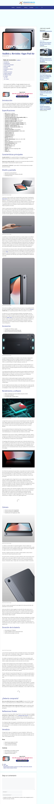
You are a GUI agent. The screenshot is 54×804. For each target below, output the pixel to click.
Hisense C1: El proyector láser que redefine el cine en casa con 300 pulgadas (46, 60)
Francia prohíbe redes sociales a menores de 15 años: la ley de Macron (46, 93)
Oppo (4, 765)
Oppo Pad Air (5, 198)
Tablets (7, 765)
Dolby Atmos (9, 317)
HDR (7, 251)
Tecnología (31, 7)
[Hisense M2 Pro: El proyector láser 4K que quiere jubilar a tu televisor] (46, 37)
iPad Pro (31, 309)
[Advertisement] (27, 17)
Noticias (13, 7)
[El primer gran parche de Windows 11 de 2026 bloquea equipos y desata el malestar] (46, 101)
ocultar (18, 60)
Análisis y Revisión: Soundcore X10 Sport (10, 767)
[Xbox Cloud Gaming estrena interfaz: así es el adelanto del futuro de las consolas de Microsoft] (46, 69)
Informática (20, 7)
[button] (42, 7)
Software (25, 7)
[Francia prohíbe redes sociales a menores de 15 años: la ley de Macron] (46, 86)
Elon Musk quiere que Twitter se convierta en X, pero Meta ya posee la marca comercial (17, 766)
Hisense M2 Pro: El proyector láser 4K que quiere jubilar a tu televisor (45, 44)
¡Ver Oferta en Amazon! (22, 96)
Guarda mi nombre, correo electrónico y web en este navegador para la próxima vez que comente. (18, 798)
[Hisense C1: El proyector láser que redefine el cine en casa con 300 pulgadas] (46, 53)
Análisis (38, 7)
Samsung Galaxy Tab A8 (23, 715)
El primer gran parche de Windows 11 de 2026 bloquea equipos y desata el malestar (45, 108)
